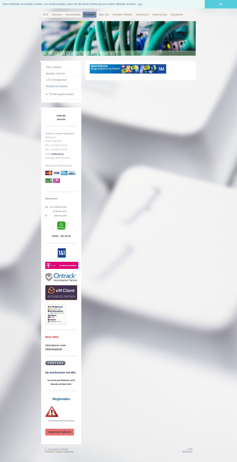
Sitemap (64, 449)
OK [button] (221, 4)
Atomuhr (61, 119)
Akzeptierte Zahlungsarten (58, 165)
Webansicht (187, 451)
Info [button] (140, 4)
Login (190, 448)
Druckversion (52, 449)
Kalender (61, 115)
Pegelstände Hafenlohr (59, 432)
